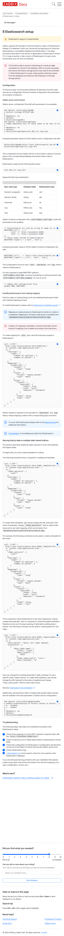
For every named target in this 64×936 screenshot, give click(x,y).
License (44, 934)
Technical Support (10, 921)
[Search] (53, 4)
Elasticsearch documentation (21, 746)
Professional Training (53, 921)
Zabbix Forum (50, 925)
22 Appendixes (21, 13)
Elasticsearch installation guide (45, 315)
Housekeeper (14, 457)
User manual (7, 13)
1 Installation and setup (39, 13)
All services (7, 925)
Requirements (50, 446)
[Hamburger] (59, 4)
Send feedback (32, 882)
